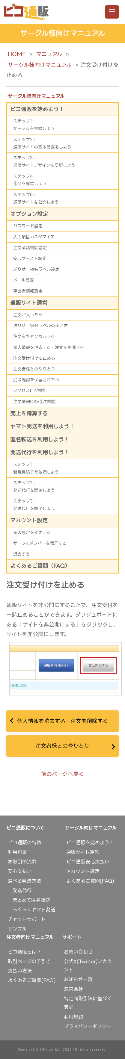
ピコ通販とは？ (24, 952)
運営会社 (73, 989)
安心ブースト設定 (29, 258)
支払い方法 (20, 971)
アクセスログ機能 (29, 390)
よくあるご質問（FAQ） (40, 566)
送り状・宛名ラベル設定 (36, 269)
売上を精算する (29, 413)
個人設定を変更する (32, 532)
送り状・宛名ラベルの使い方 (40, 325)
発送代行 (20, 890)
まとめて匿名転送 (29, 900)
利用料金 (17, 852)
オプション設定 (29, 214)
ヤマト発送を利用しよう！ (42, 426)
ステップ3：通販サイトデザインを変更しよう (44, 162)
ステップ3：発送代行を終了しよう (34, 505)
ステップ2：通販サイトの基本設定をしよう (42, 143)
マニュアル (49, 54)
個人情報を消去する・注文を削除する (62, 721)
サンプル (17, 929)
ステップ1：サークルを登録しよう (34, 125)
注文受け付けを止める (34, 358)
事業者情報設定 (28, 291)
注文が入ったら (28, 314)
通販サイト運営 (28, 303)
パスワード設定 (28, 226)
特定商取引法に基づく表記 (88, 1003)
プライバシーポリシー (87, 1026)
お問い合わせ (78, 952)
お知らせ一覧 (78, 979)
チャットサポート (27, 919)
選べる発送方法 (24, 881)
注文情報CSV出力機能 (34, 401)
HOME (16, 54)
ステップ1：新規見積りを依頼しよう (36, 468)
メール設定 (23, 280)
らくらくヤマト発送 (31, 909)
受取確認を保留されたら (36, 379)
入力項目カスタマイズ (33, 237)
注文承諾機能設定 (30, 247)
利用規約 (73, 1017)
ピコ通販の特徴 (24, 842)
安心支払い (20, 871)
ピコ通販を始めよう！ (37, 109)
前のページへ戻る (62, 774)
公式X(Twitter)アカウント (88, 966)
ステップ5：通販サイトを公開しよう (36, 198)
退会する (21, 554)
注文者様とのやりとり (62, 746)
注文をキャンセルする (34, 336)
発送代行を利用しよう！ (39, 452)
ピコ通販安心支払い (87, 862)
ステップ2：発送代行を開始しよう (34, 486)
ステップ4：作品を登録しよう (29, 180)
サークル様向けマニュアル (40, 64)
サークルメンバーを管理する (40, 543)
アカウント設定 (29, 520)
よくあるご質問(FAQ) (90, 881)
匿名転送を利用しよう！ (39, 439)
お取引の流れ (22, 862)
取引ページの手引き (29, 961)
